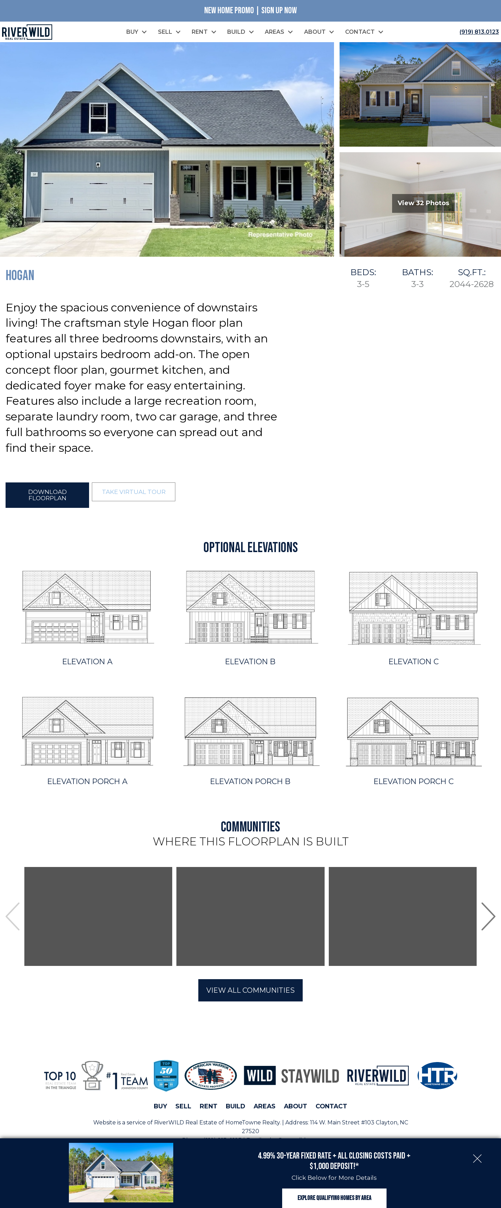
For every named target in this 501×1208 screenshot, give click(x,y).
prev (12, 918)
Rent (208, 1108)
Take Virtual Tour (133, 492)
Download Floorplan (47, 496)
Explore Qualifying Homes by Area (334, 1193)
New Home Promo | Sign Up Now (250, 10)
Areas (265, 1108)
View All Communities (250, 992)
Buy (160, 1108)
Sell (183, 1108)
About (295, 1108)
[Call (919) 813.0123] (478, 32)
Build (235, 1108)
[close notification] (477, 1147)
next (488, 918)
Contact (331, 1108)
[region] (250, 918)
